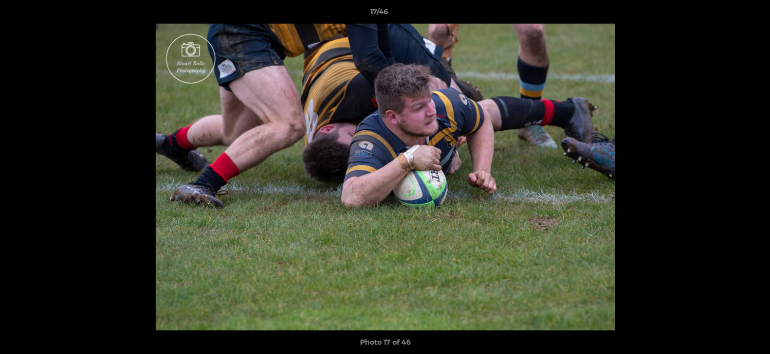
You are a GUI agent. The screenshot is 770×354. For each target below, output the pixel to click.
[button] (729, 14)
